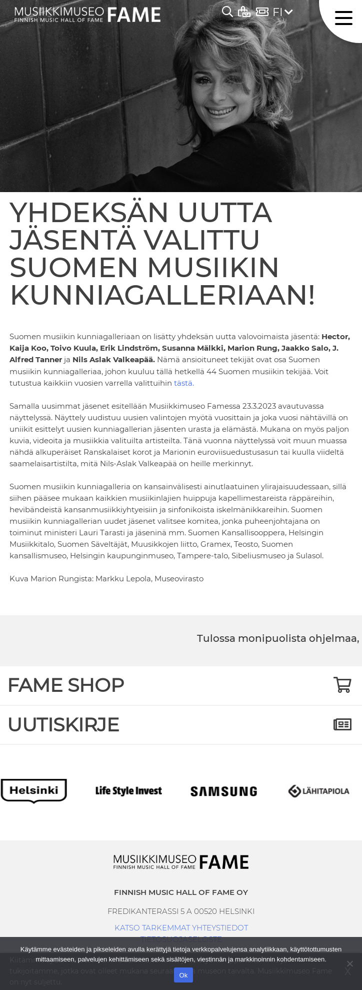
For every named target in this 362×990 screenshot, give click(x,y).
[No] (349, 963)
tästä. (184, 383)
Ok (183, 975)
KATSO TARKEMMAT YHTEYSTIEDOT (181, 927)
